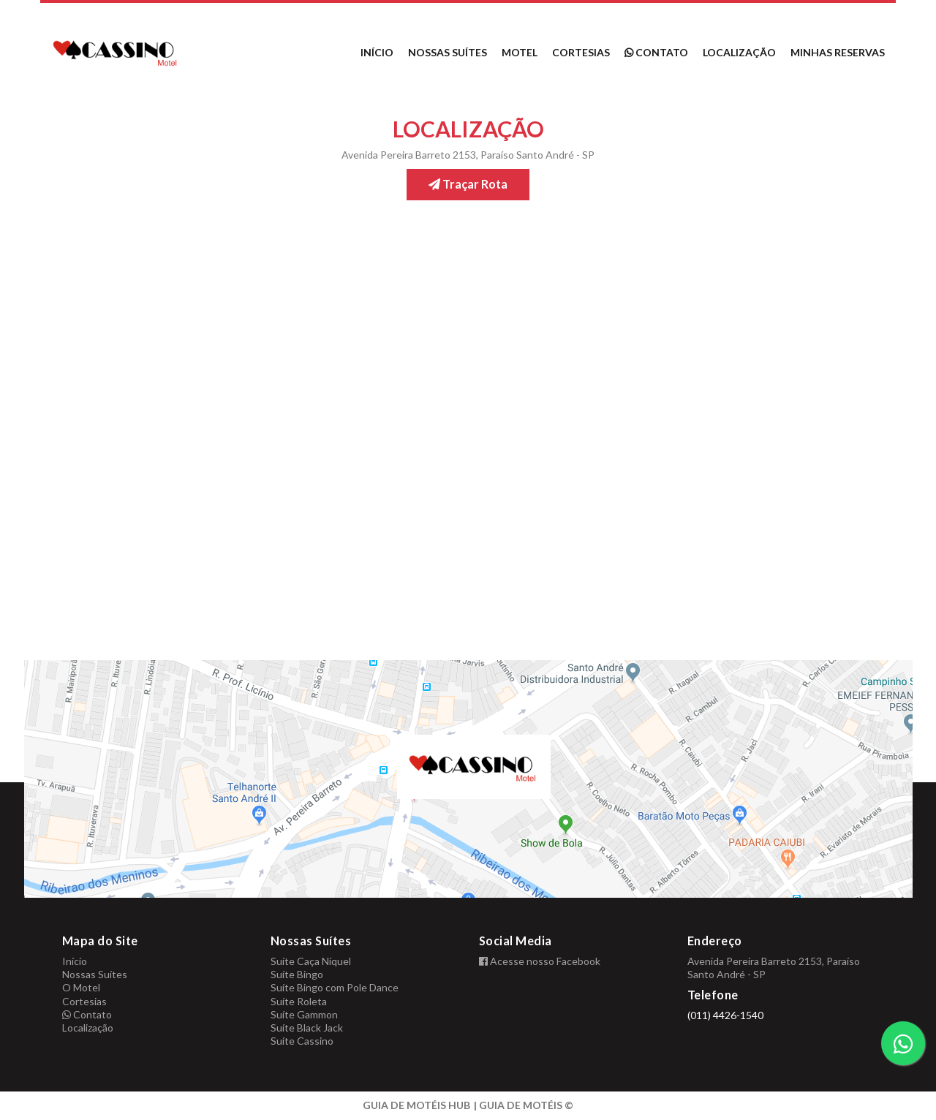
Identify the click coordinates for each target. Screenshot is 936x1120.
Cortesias (581, 52)
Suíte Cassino (302, 1040)
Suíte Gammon (304, 1014)
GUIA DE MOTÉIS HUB (416, 1105)
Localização (739, 52)
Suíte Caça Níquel (311, 961)
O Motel (81, 987)
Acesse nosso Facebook (539, 961)
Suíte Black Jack (307, 1027)
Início (377, 52)
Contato (656, 52)
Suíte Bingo (297, 974)
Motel (519, 52)
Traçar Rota (468, 184)
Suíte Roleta (299, 1001)
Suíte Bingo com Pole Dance (335, 987)
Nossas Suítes (447, 52)
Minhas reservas (837, 52)
